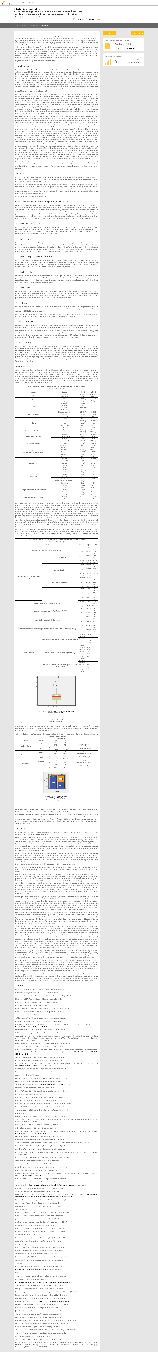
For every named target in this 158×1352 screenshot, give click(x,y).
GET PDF (109, 33)
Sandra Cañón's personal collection (28, 9)
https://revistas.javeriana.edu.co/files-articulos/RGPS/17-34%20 (50, 1185)
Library (22, 2)
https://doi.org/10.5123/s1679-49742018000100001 (36, 1065)
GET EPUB (138, 33)
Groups (31, 2)
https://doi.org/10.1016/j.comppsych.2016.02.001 (31, 1133)
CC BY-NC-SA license (128, 48)
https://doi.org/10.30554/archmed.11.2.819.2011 (31, 1026)
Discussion (35, 25)
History (45, 25)
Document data (93, 19)
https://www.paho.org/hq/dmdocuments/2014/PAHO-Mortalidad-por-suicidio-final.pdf (42, 1282)
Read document (22, 25)
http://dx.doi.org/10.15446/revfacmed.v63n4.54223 (52, 1301)
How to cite (78, 19)
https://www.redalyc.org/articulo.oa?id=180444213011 (52, 1084)
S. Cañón (17, 17)
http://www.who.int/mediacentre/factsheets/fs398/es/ (32, 1269)
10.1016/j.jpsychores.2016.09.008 (30, 1175)
